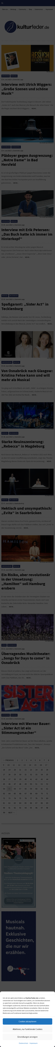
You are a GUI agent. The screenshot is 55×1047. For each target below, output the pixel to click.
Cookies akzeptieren (27, 1021)
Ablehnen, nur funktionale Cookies (27, 1029)
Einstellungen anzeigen (27, 1037)
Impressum (34, 1043)
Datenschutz (23, 1043)
